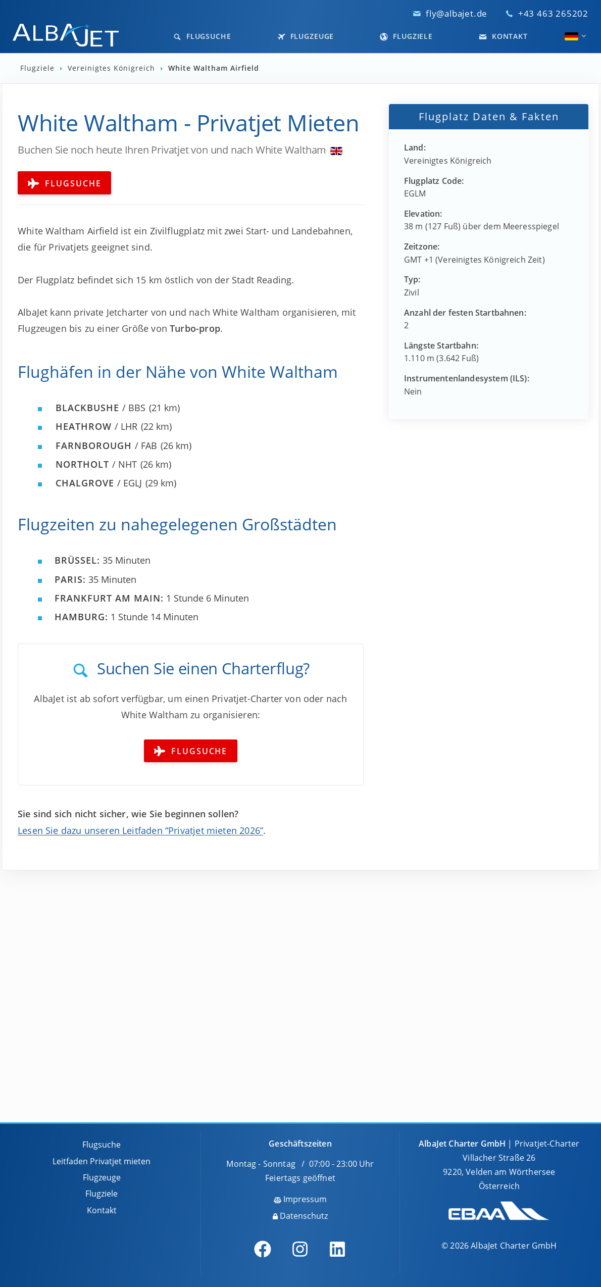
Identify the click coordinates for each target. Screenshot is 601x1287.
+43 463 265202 (553, 13)
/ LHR (96, 426)
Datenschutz (300, 1215)
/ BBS (100, 408)
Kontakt (503, 36)
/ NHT (96, 464)
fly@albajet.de (456, 13)
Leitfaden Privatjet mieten (102, 1161)
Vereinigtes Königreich (113, 68)
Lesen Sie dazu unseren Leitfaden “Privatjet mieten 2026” (140, 830)
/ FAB (106, 445)
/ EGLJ (99, 483)
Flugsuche (202, 36)
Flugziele (406, 36)
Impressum (300, 1199)
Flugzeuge (305, 36)
